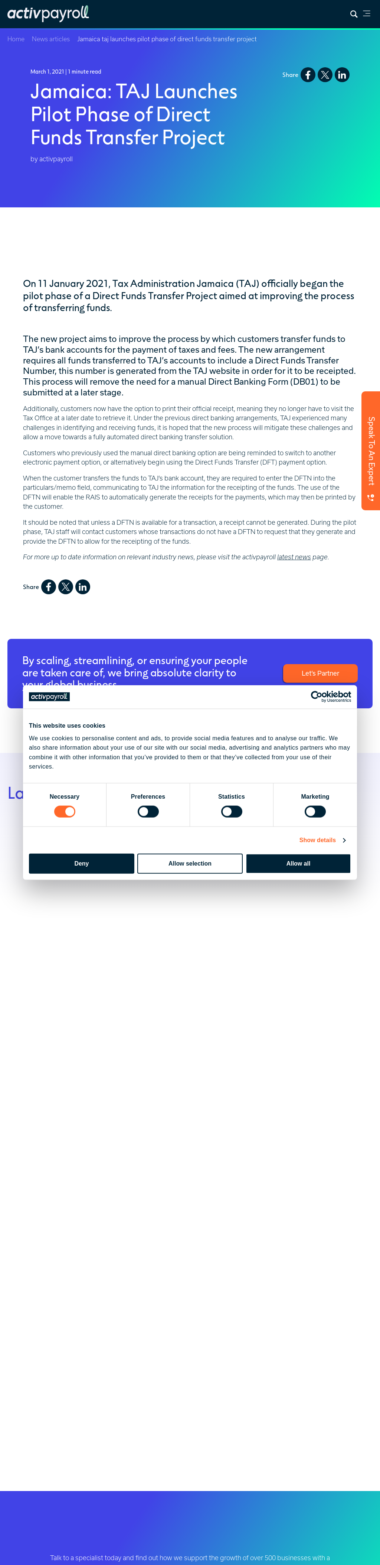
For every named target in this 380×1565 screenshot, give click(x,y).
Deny (82, 863)
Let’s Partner (320, 673)
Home (15, 39)
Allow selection (190, 863)
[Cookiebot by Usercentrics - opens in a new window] (318, 697)
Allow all (298, 863)
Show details (317, 840)
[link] (367, 14)
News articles (51, 39)
